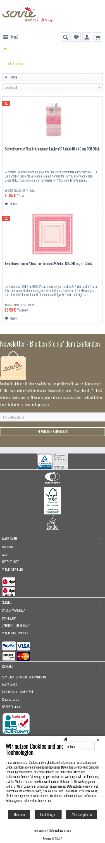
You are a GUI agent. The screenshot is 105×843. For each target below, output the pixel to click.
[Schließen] (98, 739)
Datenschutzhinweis (60, 830)
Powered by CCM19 (52, 838)
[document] (52, 776)
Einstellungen (48, 814)
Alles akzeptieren (82, 814)
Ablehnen (19, 814)
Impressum (40, 830)
